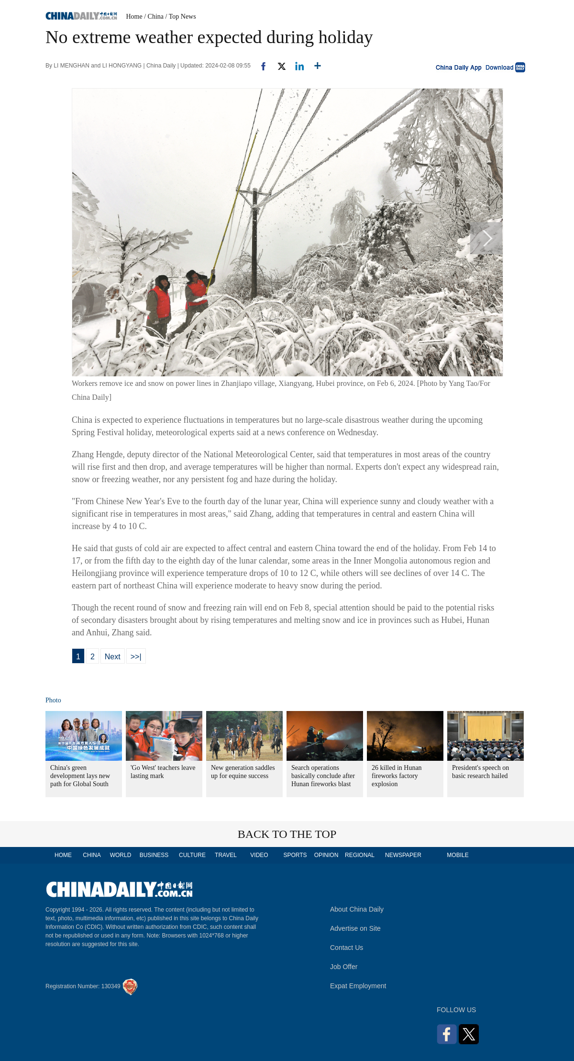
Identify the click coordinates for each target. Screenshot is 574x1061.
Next (113, 657)
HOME (63, 855)
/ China (154, 16)
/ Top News (181, 16)
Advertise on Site (355, 928)
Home (134, 16)
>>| (136, 657)
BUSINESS (154, 855)
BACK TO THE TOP (287, 834)
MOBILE (457, 855)
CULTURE (192, 855)
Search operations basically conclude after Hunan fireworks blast (323, 776)
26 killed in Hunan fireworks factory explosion (397, 776)
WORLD (121, 855)
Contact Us (346, 947)
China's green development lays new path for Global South (80, 776)
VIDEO (259, 855)
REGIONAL (360, 855)
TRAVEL (226, 855)
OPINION (326, 855)
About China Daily (357, 909)
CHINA (91, 855)
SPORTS (295, 855)
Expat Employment (358, 986)
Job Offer (343, 967)
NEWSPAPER (402, 855)
